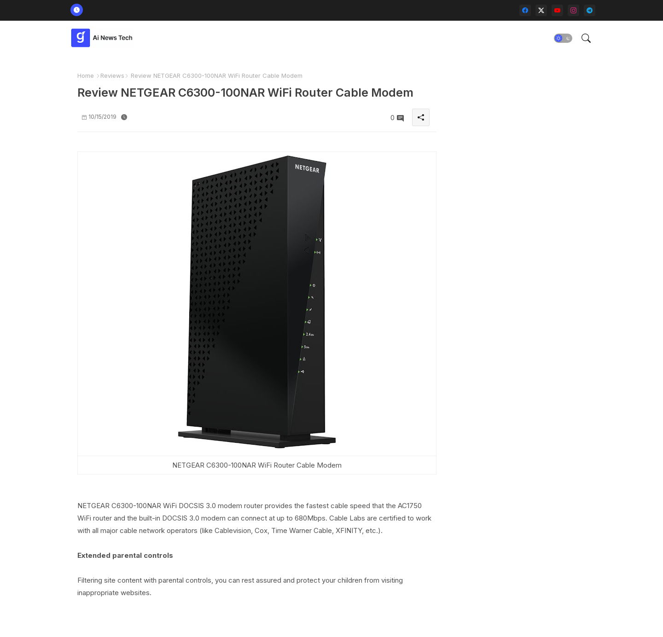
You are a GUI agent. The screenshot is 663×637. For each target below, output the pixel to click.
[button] (563, 38)
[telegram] (589, 10)
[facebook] (525, 10)
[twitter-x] (541, 10)
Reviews (112, 75)
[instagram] (573, 10)
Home (85, 75)
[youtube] (557, 10)
